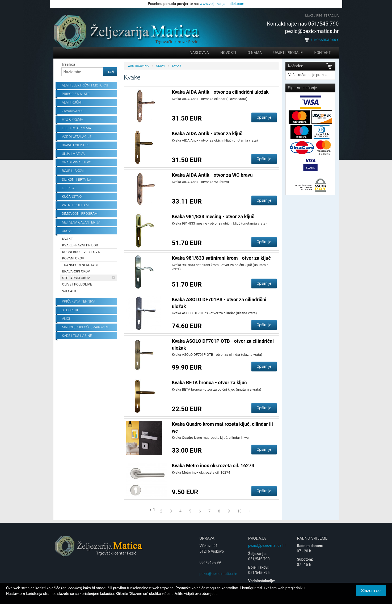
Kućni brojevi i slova (81, 252)
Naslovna (199, 53)
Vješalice (70, 291)
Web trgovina (138, 66)
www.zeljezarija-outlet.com (222, 4)
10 (239, 511)
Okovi (160, 66)
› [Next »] (249, 511)
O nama (254, 53)
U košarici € (321, 40)
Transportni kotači (80, 265)
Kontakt (322, 53)
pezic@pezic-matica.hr (218, 574)
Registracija (327, 16)
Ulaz (309, 16)
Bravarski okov (76, 271)
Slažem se (371, 590)
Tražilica (68, 64)
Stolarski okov (76, 278)
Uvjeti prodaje (288, 53)
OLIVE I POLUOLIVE (77, 284)
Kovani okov (73, 258)
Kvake (67, 239)
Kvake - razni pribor (80, 245)
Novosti (228, 53)
